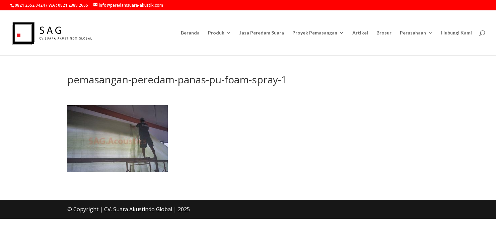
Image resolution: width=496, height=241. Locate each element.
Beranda (190, 32)
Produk (216, 32)
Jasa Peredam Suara (261, 32)
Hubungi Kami (456, 32)
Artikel (360, 32)
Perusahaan (413, 32)
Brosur (384, 32)
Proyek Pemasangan (314, 32)
